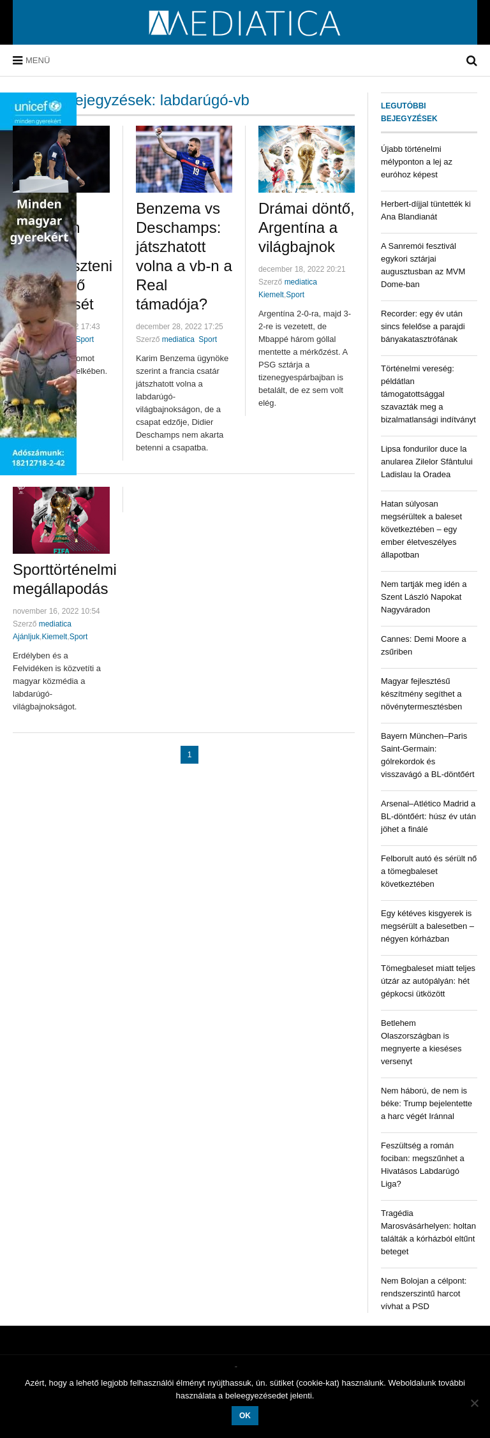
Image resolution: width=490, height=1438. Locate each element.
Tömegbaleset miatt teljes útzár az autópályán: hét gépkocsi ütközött (428, 980)
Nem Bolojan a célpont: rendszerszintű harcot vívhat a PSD (423, 1293)
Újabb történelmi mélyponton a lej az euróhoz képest (416, 161)
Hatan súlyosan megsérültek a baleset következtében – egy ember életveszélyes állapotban (421, 529)
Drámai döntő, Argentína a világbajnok (306, 227)
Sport (84, 339)
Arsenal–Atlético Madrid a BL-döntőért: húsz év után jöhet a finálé (428, 816)
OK (245, 1415)
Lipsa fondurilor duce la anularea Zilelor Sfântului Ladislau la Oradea (427, 461)
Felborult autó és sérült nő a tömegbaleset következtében (429, 871)
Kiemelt (271, 294)
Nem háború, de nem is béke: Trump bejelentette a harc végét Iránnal (426, 1103)
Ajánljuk (26, 636)
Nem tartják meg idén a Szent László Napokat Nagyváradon (423, 596)
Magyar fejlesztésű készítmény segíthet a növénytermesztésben (421, 693)
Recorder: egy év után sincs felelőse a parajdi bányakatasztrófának (423, 326)
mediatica (178, 339)
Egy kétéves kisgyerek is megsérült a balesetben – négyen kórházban (427, 926)
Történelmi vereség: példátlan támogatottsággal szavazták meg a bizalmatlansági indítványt (428, 394)
